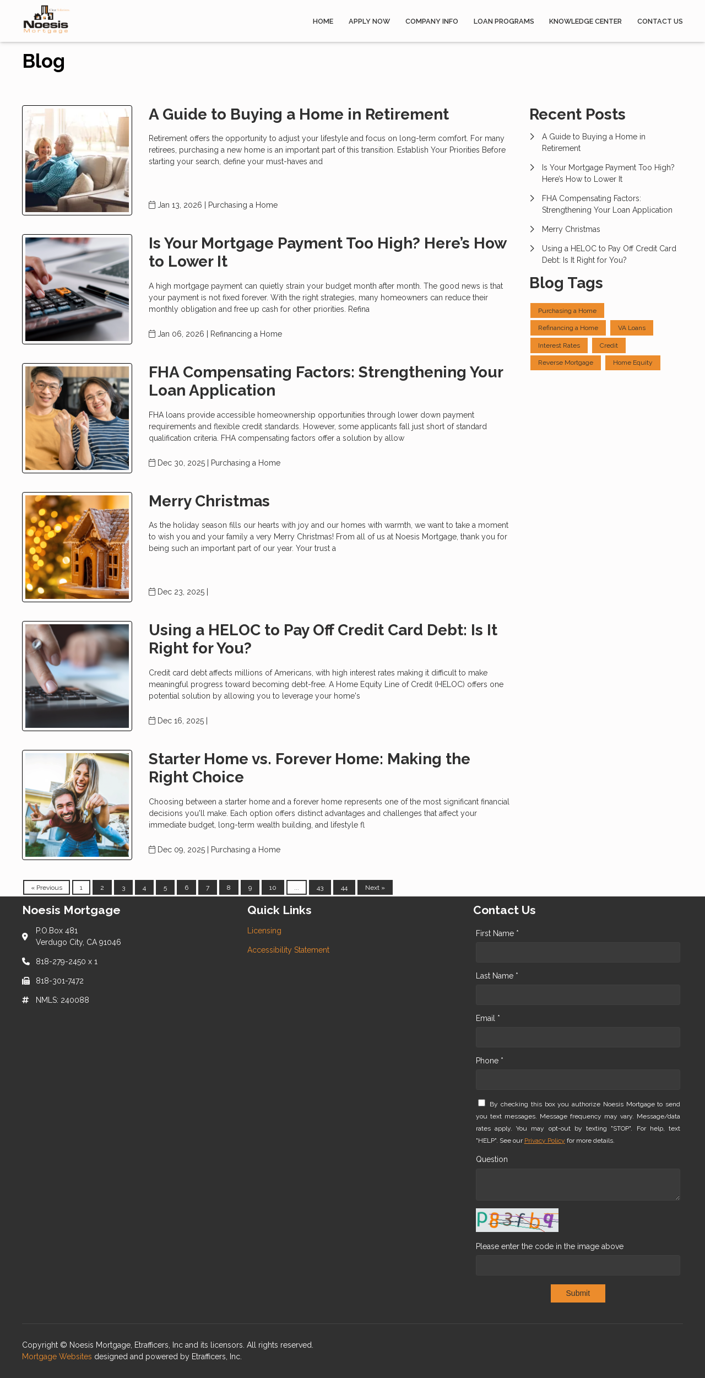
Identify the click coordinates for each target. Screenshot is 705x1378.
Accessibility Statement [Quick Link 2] (288, 949)
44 (344, 887)
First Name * (497, 933)
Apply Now (369, 21)
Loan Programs (504, 21)
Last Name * (497, 975)
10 (272, 887)
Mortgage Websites (58, 1356)
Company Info (431, 21)
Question (492, 1159)
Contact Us (660, 21)
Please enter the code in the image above (549, 1246)
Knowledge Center (585, 21)
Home (323, 21)
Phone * (489, 1060)
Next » (375, 887)
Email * (488, 1018)
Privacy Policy (544, 1140)
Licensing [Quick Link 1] (264, 930)
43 (320, 887)
